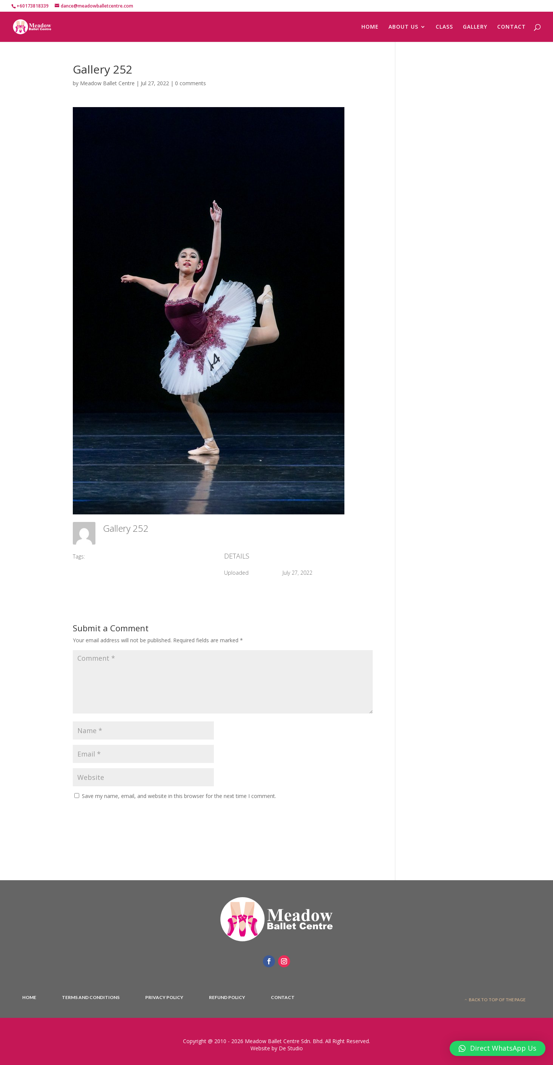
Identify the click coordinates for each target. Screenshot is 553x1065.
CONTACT (511, 27)
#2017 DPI (102, 556)
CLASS (444, 27)
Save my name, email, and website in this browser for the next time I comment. (179, 796)
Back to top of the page (497, 999)
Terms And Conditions (91, 997)
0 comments (190, 83)
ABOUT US (403, 27)
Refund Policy (227, 997)
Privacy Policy (164, 997)
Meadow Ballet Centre (107, 83)
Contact (283, 997)
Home (29, 997)
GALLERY (475, 27)
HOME (370, 27)
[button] (497, 1048)
